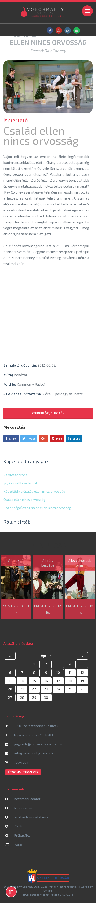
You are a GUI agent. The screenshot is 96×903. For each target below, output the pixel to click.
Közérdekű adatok (23, 799)
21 (22, 689)
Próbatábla (18, 835)
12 (82, 672)
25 (70, 689)
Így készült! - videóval (20, 483)
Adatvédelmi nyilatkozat (27, 817)
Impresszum (18, 808)
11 (70, 672)
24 (58, 689)
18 (70, 681)
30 (46, 697)
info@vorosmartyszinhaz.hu (30, 753)
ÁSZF (13, 826)
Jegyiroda (16, 762)
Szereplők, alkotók (48, 413)
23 (46, 689)
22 (34, 689)
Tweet (28, 438)
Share (11, 438)
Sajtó (13, 844)
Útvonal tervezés (23, 772)
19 (82, 681)
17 (58, 681)
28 (22, 697)
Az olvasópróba (15, 475)
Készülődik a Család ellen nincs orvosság (34, 491)
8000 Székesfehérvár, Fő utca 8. (32, 726)
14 (22, 681)
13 (10, 681)
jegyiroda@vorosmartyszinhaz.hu (33, 744)
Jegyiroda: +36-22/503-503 (29, 735)
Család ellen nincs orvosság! (25, 499)
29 (34, 697)
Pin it (57, 438)
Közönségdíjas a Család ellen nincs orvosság (37, 508)
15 (34, 681)
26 (82, 689)
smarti (47, 890)
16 (46, 681)
